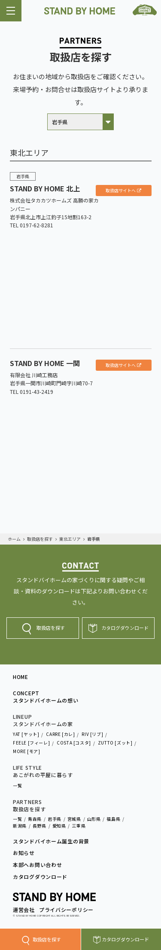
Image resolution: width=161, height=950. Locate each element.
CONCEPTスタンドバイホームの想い (46, 697)
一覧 (17, 785)
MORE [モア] (26, 751)
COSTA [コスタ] (74, 742)
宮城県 (74, 819)
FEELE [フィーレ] (31, 742)
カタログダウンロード (125, 939)
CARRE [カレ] (60, 734)
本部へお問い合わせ (37, 864)
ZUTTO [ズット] (115, 742)
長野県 (39, 825)
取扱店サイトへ (121, 190)
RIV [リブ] (92, 734)
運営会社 (24, 909)
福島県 (113, 819)
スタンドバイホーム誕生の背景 (51, 841)
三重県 (78, 825)
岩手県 (54, 819)
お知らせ (24, 852)
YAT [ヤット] (26, 734)
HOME (20, 676)
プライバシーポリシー (66, 909)
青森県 (35, 819)
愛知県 (59, 825)
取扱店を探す (47, 939)
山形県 (94, 819)
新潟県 (20, 825)
